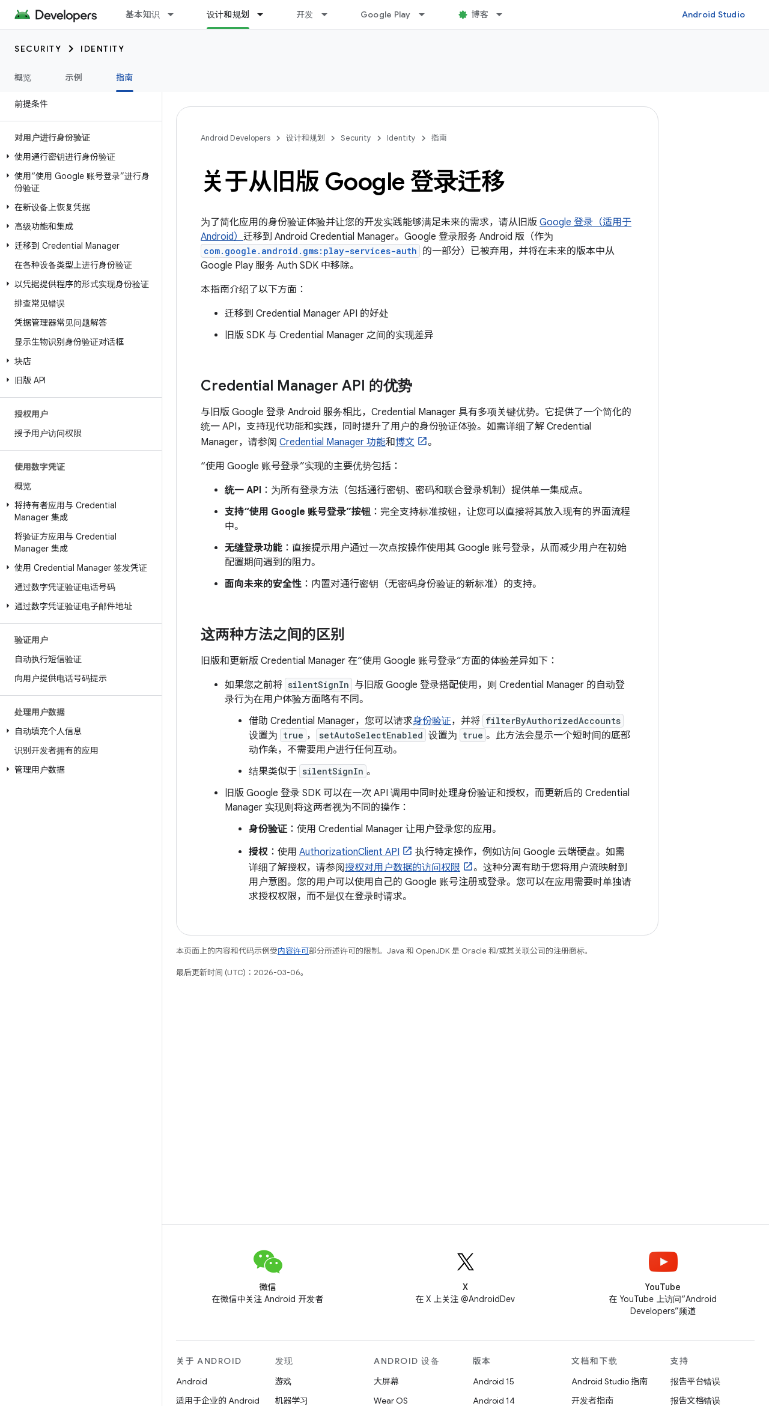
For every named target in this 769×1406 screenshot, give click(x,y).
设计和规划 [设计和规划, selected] (228, 14)
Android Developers (235, 138)
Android (191, 1381)
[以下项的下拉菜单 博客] (504, 14)
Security (37, 48)
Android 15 (493, 1381)
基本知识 (143, 14)
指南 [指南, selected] (124, 77)
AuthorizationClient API (349, 852)
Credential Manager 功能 (332, 442)
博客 (480, 14)
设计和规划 (305, 138)
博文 (405, 442)
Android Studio (714, 14)
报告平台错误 (695, 1381)
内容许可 (293, 951)
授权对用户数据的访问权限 (402, 868)
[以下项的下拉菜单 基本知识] (176, 14)
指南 (439, 138)
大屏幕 (386, 1381)
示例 (74, 77)
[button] (78, 156)
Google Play (385, 14)
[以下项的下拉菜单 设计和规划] (265, 14)
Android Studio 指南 (609, 1381)
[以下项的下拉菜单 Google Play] (427, 14)
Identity (102, 48)
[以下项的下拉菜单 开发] (330, 14)
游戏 (283, 1381)
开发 (305, 14)
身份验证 (432, 721)
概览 (23, 77)
